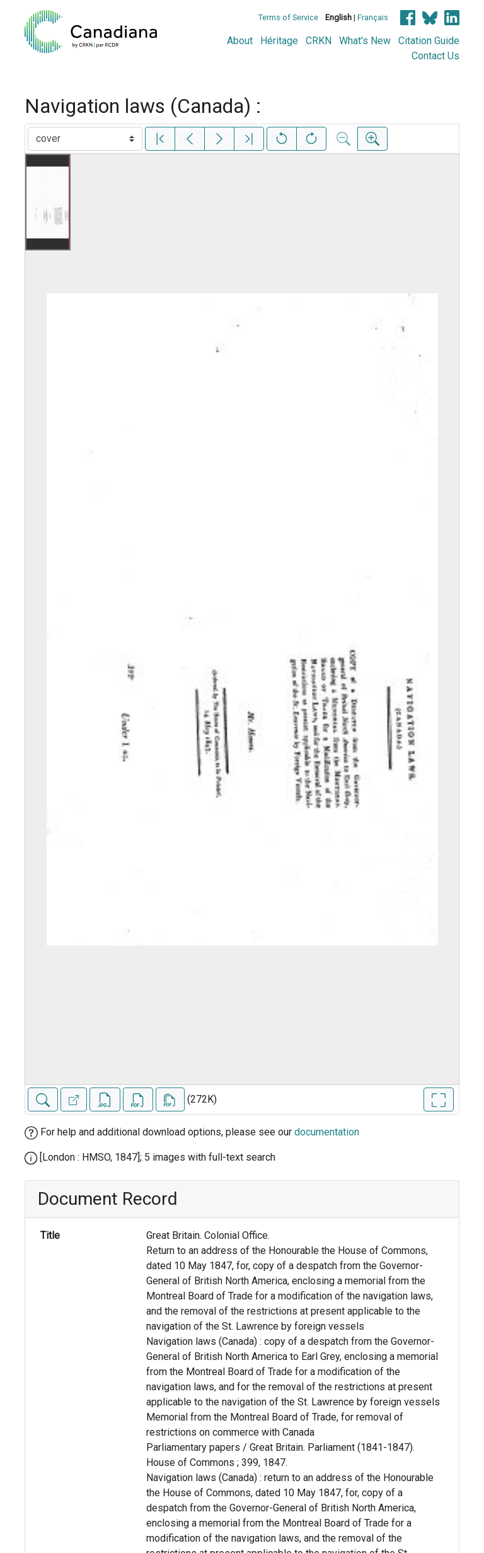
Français (372, 17)
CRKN (318, 41)
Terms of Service (288, 17)
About (240, 41)
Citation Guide (428, 41)
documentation (326, 1132)
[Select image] (85, 139)
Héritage (279, 41)
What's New (365, 41)
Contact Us (435, 56)
